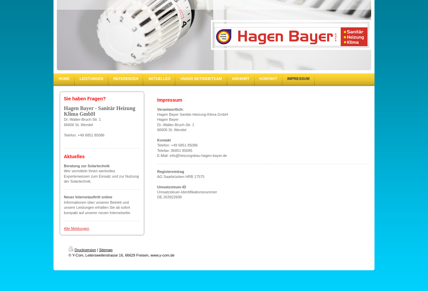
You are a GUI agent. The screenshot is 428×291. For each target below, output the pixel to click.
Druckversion (82, 250)
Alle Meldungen (76, 228)
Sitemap (105, 250)
